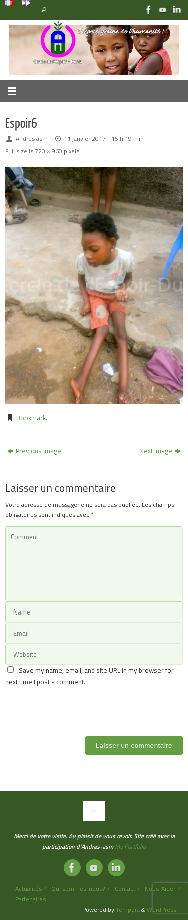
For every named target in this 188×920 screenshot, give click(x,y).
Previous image (34, 451)
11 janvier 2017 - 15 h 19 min (104, 138)
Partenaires (30, 899)
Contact (125, 888)
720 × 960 (48, 151)
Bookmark (31, 418)
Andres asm (32, 138)
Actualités (28, 888)
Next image (160, 451)
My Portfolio (130, 846)
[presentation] (81, 707)
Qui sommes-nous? (78, 888)
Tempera (128, 909)
